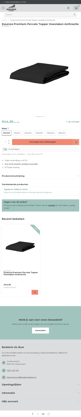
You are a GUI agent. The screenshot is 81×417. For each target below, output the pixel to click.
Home (4, 20)
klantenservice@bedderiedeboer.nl (21, 377)
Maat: (5, 128)
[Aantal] (28, 292)
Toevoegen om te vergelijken (13, 154)
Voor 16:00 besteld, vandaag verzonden (21, 164)
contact (51, 205)
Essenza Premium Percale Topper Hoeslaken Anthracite (32, 20)
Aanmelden (40, 330)
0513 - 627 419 (13, 370)
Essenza (5, 26)
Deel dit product (35, 154)
